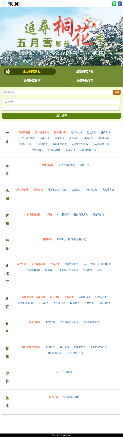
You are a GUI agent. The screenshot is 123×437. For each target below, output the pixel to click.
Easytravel (66, 435)
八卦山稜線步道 (53, 353)
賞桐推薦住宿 (32, 80)
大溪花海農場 (21, 189)
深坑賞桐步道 (33, 270)
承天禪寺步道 (38, 264)
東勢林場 (50, 322)
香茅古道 (59, 138)
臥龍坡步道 (80, 347)
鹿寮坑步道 (101, 297)
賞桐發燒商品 (85, 80)
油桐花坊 (37, 150)
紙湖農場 (70, 150)
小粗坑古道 (91, 189)
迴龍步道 (69, 297)
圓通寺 (48, 270)
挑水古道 (50, 347)
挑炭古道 (45, 138)
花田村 (48, 214)
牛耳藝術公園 (46, 164)
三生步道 (55, 264)
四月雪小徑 (60, 132)
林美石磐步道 (81, 214)
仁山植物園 (63, 214)
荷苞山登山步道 (64, 372)
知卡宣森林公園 (71, 397)
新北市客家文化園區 (67, 270)
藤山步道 (64, 347)
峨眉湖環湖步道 (26, 303)
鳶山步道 (88, 270)
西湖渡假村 (24, 132)
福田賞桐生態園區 (31, 347)
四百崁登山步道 (75, 353)
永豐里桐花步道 (91, 322)
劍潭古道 (88, 138)
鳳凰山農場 (35, 322)
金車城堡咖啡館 (32, 214)
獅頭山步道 (105, 303)
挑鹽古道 (73, 138)
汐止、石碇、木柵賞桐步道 (97, 264)
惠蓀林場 (84, 164)
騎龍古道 (75, 303)
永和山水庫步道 (88, 150)
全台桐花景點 (32, 71)
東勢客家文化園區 (69, 322)
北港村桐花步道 (67, 164)
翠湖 (99, 270)
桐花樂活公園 (54, 150)
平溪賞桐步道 (72, 264)
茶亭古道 (89, 303)
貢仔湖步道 (98, 214)
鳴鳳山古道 (103, 138)
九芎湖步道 (59, 303)
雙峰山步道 (25, 144)
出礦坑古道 (42, 144)
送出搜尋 (61, 115)
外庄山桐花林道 (27, 138)
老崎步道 (91, 132)
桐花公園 (21, 264)
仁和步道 (54, 297)
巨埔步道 (44, 303)
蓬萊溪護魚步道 (101, 144)
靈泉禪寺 (47, 239)
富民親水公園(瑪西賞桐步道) (71, 239)
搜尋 (117, 92)
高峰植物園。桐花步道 (33, 297)
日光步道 (53, 397)
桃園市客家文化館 (57, 189)
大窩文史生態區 (80, 144)
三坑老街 (38, 189)
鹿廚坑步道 (76, 132)
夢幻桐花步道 (42, 132)
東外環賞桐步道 (98, 347)
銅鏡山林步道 (60, 144)
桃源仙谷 (76, 189)
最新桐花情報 (85, 71)
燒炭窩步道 (84, 297)
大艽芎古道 (108, 189)
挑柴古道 (105, 132)
